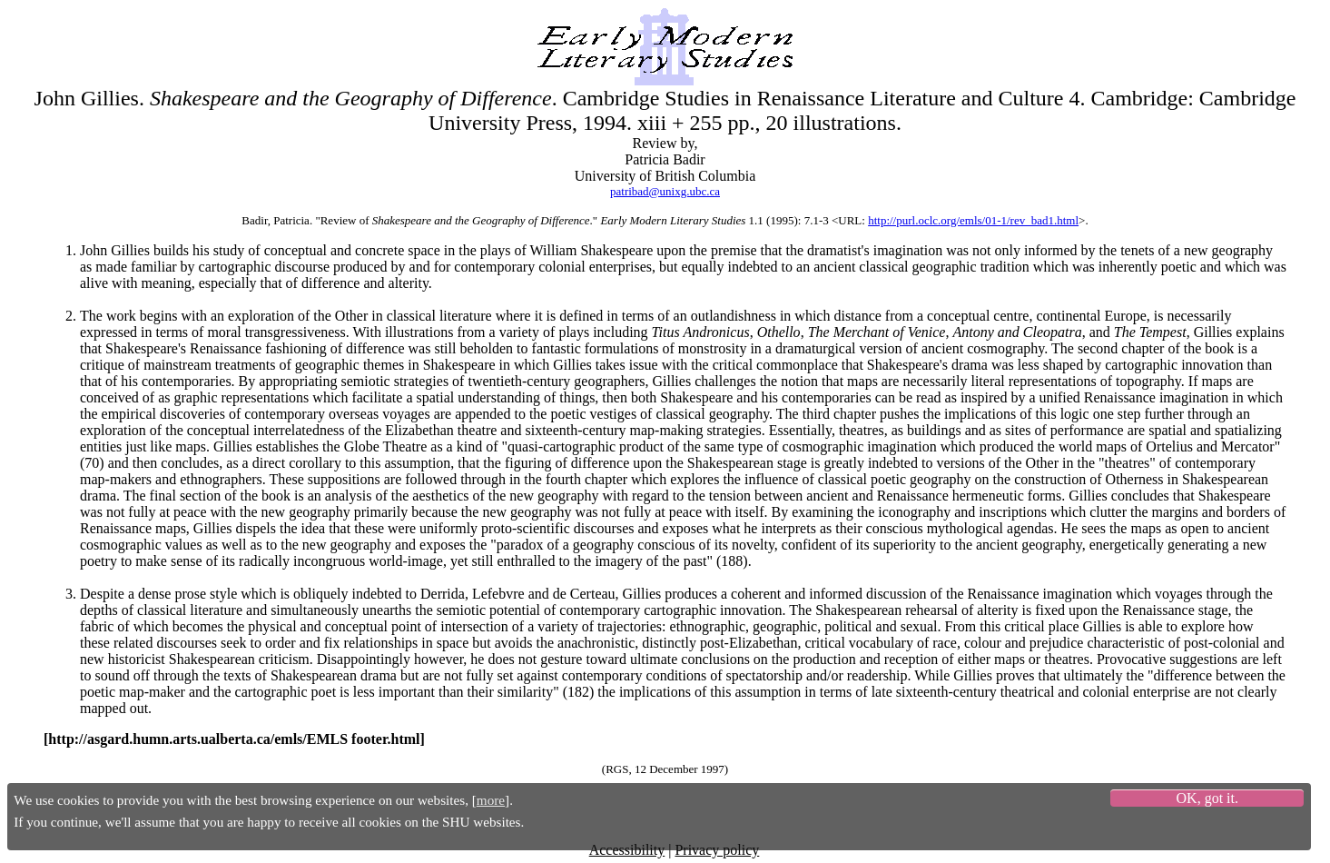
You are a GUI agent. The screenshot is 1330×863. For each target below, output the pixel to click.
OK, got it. (1207, 798)
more (491, 800)
